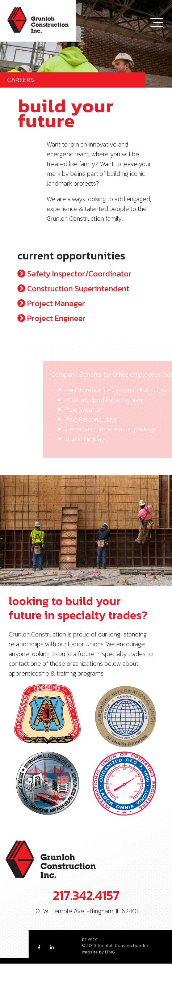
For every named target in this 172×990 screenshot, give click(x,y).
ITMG (110, 952)
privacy (89, 939)
